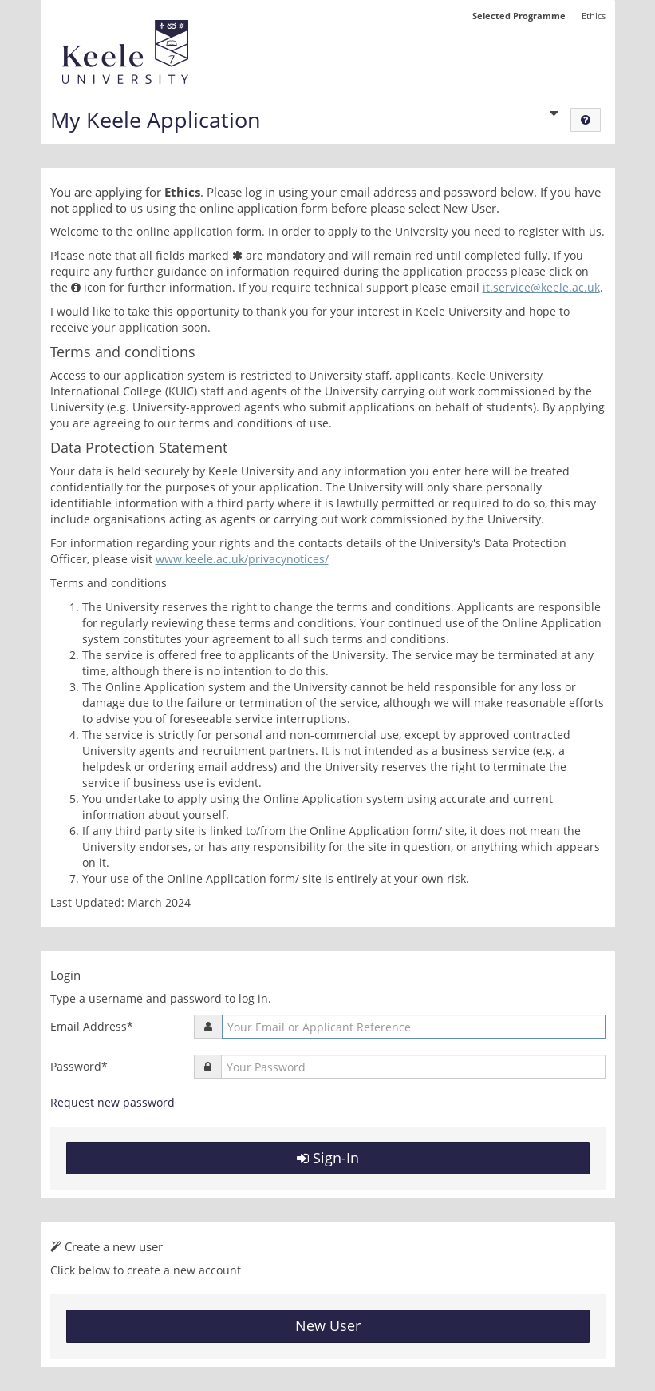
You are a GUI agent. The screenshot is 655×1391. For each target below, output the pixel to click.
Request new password (112, 1102)
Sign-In (328, 1157)
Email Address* (91, 1026)
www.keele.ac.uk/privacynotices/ (242, 558)
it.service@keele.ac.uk (541, 287)
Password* (79, 1066)
